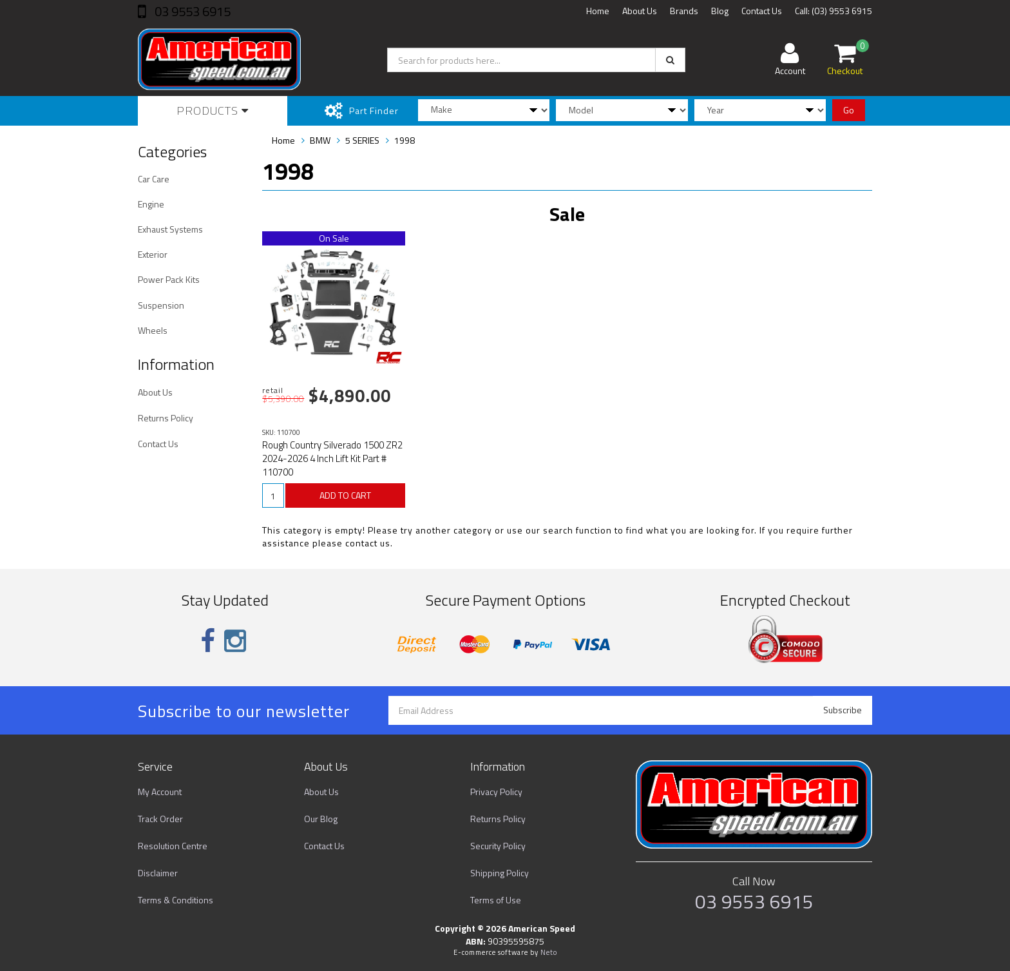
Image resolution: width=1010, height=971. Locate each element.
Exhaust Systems (170, 229)
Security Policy (498, 845)
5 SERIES (362, 140)
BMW (320, 140)
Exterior (152, 254)
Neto (548, 952)
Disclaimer (158, 873)
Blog (720, 10)
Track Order (160, 818)
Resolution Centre (172, 845)
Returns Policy (165, 418)
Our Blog (321, 818)
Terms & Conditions (175, 900)
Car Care (153, 179)
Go (848, 110)
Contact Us (761, 10)
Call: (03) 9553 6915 (833, 10)
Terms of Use (495, 900)
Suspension (161, 305)
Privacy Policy (496, 791)
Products (212, 110)
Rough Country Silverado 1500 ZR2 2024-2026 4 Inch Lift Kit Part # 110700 (332, 458)
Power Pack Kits (169, 279)
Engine (151, 204)
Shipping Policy (499, 873)
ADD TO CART (345, 495)
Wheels (152, 330)
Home (597, 10)
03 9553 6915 (191, 11)
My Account (160, 791)
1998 (404, 140)
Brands (684, 10)
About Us (639, 10)
